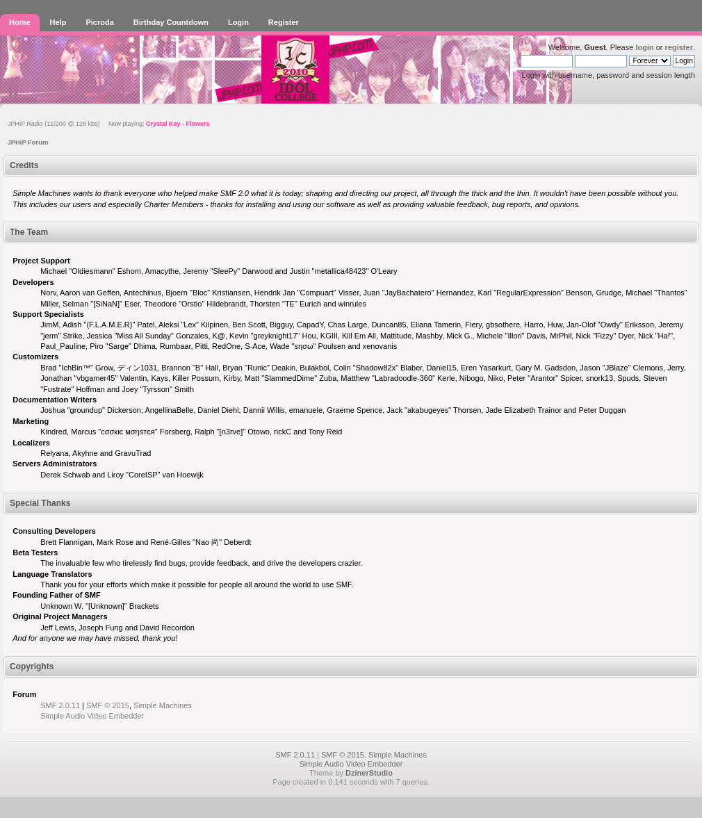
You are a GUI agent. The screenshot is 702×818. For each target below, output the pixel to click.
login (644, 47)
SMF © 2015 (107, 705)
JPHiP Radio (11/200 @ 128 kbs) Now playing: (109, 123)
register (679, 47)
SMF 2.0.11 (60, 705)
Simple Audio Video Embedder (92, 716)
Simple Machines (162, 705)
